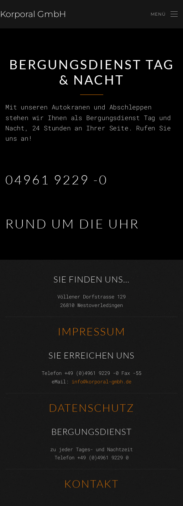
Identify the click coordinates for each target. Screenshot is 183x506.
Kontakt (91, 483)
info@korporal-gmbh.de (101, 381)
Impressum (91, 331)
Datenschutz (91, 407)
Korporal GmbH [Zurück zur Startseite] (33, 14)
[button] (164, 14)
